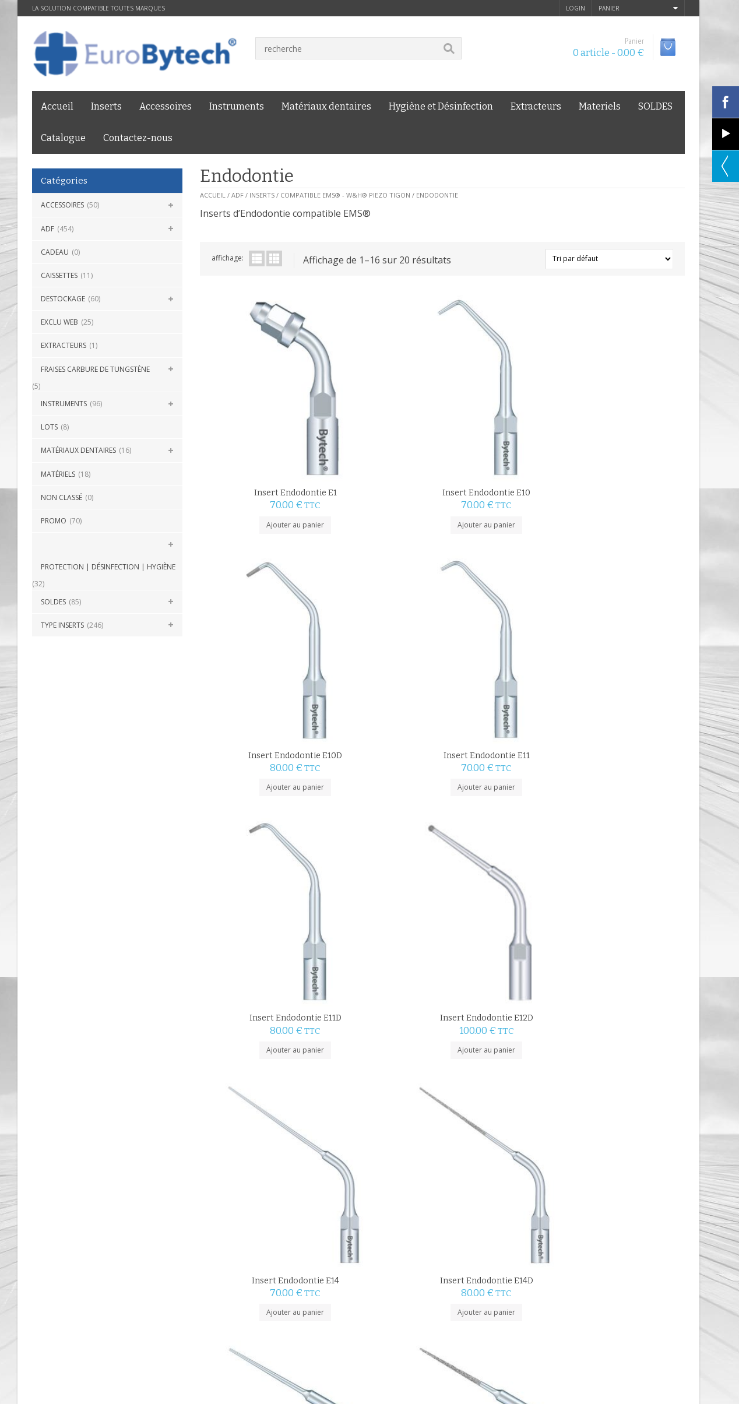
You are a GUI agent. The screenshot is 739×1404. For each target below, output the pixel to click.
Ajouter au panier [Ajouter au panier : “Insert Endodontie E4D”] (503, 1032)
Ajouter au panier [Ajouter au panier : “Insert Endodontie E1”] (260, 454)
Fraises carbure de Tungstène (95, 369)
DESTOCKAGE (63, 299)
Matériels (58, 474)
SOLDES (655, 106)
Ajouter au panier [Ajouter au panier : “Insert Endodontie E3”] (624, 839)
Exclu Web (59, 322)
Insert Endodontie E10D (503, 423)
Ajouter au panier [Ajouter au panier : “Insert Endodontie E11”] (624, 454)
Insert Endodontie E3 (624, 808)
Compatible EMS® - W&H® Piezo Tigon (345, 195)
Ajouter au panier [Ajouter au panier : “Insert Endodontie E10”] (381, 454)
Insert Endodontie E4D (503, 1001)
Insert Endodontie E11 (624, 423)
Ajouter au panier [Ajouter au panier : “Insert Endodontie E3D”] (260, 1032)
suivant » (252, 1082)
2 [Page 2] (225, 1082)
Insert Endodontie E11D (260, 616)
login (575, 8)
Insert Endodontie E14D (624, 616)
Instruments (236, 106)
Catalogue (63, 137)
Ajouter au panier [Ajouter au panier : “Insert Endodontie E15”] (260, 839)
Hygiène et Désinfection (441, 106)
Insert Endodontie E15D (381, 808)
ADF (47, 229)
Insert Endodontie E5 (624, 1001)
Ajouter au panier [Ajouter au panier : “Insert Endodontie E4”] (381, 1032)
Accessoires (165, 106)
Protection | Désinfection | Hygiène (108, 567)
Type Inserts (62, 625)
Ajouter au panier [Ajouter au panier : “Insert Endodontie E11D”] (260, 647)
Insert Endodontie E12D (381, 616)
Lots (49, 427)
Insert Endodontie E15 (260, 808)
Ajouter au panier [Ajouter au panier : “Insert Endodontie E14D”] (624, 647)
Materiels (600, 106)
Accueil (57, 106)
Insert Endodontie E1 (260, 423)
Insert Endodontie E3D (260, 1001)
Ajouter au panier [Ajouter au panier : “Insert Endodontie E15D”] (381, 839)
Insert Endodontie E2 (503, 808)
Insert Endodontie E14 (503, 616)
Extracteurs (536, 106)
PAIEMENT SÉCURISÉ (281, 1146)
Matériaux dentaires (326, 106)
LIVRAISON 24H (102, 1146)
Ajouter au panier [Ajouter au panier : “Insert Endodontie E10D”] (503, 454)
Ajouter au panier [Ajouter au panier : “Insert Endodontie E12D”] (381, 647)
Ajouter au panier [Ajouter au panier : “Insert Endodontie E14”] (503, 647)
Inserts (106, 106)
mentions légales (83, 1214)
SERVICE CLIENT (607, 1146)
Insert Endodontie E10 (381, 423)
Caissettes (59, 275)
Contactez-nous (138, 137)
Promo (53, 521)
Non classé (61, 497)
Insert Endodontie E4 (382, 1001)
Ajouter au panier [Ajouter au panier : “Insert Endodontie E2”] (503, 839)
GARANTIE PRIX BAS (447, 1146)
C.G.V (41, 1214)
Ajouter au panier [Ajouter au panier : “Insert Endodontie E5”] (624, 1032)
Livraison (132, 1214)
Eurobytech (139, 1240)
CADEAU (55, 252)
